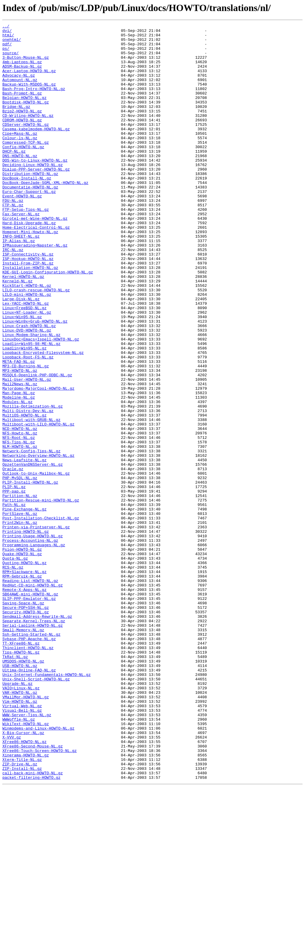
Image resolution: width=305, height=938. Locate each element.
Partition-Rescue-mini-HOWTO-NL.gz (40, 595)
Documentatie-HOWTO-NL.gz (30, 220)
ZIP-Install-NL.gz (22, 917)
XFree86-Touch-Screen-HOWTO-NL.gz (39, 896)
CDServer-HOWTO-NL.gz (25, 145)
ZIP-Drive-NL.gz (19, 912)
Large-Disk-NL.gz (21, 354)
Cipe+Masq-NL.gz (19, 155)
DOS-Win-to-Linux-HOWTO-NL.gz (34, 188)
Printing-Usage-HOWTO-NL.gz (32, 638)
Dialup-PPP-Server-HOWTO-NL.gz (36, 198)
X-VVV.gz (11, 880)
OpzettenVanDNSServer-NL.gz (32, 552)
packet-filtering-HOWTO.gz (31, 928)
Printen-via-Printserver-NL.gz (36, 628)
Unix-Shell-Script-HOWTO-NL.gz (36, 810)
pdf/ (7, 48)
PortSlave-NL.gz (19, 612)
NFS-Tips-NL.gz (18, 526)
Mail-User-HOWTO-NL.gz (26, 450)
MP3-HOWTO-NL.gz (19, 440)
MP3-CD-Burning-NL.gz (25, 434)
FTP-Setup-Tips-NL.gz (25, 247)
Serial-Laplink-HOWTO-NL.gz (32, 746)
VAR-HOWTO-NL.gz (19, 826)
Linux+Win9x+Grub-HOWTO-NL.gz (34, 381)
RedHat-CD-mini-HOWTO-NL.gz (32, 697)
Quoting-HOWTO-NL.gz (24, 671)
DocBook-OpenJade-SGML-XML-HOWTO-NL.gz (45, 214)
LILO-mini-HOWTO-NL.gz (26, 349)
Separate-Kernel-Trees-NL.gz (33, 740)
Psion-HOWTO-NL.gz (22, 654)
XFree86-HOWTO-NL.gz (24, 885)
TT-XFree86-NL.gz (21, 767)
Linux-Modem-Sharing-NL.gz (31, 397)
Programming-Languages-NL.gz (33, 649)
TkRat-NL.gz (15, 783)
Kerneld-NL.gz (17, 332)
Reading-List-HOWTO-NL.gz (30, 692)
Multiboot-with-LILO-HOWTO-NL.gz (38, 504)
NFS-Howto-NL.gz (19, 515)
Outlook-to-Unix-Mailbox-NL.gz (36, 563)
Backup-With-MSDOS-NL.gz (29, 96)
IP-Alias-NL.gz (18, 284)
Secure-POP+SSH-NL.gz (25, 724)
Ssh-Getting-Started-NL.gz (31, 756)
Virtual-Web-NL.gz (22, 842)
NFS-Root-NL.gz (18, 520)
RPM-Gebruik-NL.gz (22, 687)
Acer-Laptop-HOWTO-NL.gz (29, 80)
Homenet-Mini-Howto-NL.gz (30, 273)
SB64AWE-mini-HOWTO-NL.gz (30, 708)
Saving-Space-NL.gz (23, 719)
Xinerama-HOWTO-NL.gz (25, 901)
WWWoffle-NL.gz (18, 858)
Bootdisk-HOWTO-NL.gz (25, 118)
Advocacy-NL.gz (18, 86)
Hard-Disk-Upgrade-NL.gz (29, 263)
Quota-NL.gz (15, 665)
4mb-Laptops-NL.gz (22, 69)
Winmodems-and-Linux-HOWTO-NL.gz (38, 869)
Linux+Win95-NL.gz (22, 375)
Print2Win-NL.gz (19, 622)
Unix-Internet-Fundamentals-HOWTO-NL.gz (46, 805)
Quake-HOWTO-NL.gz (22, 660)
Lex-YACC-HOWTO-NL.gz (25, 359)
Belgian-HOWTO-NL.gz (24, 112)
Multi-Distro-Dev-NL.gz (28, 488)
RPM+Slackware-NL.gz (24, 681)
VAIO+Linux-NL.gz (21, 821)
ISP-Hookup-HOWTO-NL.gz (28, 306)
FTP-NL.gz (12, 241)
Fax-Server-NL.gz (21, 252)
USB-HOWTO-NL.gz (19, 794)
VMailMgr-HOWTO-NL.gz (25, 832)
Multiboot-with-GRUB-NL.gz (31, 499)
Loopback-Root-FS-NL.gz (28, 424)
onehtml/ (11, 43)
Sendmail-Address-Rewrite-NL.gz (37, 735)
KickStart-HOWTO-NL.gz (26, 338)
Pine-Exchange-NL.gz (24, 606)
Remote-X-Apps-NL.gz (24, 703)
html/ (8, 37)
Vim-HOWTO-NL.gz (19, 837)
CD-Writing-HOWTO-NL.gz (28, 134)
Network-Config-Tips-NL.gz (31, 536)
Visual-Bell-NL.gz (22, 848)
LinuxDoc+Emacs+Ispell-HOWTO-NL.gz (40, 402)
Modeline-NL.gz (18, 472)
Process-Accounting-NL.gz (30, 644)
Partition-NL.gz (19, 590)
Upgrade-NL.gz (17, 815)
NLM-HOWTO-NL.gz (19, 531)
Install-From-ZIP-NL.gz (28, 311)
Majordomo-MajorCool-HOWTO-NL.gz (38, 461)
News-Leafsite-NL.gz (24, 547)
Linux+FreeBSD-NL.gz (24, 365)
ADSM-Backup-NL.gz (22, 75)
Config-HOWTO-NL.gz (23, 171)
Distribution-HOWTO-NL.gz (30, 204)
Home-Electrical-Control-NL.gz (36, 268)
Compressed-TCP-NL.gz (25, 166)
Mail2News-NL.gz (19, 456)
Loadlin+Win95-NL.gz (24, 413)
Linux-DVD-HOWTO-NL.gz (26, 391)
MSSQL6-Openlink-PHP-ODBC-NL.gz (37, 445)
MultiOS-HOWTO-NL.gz (24, 493)
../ (5, 27)
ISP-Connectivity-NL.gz (28, 300)
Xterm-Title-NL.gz (22, 907)
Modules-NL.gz (17, 477)
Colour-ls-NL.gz (19, 161)
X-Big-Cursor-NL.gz (23, 874)
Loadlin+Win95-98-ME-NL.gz (31, 408)
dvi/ (7, 32)
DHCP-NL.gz (14, 177)
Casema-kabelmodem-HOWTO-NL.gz (36, 150)
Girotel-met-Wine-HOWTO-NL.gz (34, 257)
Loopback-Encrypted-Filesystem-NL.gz (43, 418)
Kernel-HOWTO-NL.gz (23, 327)
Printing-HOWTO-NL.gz (25, 633)
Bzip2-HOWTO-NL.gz (22, 128)
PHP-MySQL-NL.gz (19, 569)
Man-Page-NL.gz (18, 467)
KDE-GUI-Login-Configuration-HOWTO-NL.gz (47, 322)
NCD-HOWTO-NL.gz (19, 510)
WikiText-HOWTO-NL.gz (25, 864)
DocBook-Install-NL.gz (26, 209)
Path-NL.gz (14, 601)
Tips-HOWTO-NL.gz (21, 778)
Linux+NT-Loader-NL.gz (26, 370)
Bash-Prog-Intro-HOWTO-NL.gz (33, 102)
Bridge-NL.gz (16, 123)
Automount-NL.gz (19, 91)
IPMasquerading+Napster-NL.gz (34, 289)
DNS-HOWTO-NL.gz (19, 182)
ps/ (5, 53)
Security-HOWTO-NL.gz (25, 730)
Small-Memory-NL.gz (23, 751)
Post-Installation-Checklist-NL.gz (40, 617)
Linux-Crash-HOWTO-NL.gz (29, 386)
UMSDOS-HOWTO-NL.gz (23, 789)
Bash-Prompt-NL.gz (22, 107)
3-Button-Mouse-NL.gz (25, 64)
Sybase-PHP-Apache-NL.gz (29, 762)
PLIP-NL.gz (14, 579)
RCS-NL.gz (12, 676)
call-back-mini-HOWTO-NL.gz (32, 923)
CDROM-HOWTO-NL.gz (22, 139)
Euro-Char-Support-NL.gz (29, 225)
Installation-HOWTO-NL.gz (30, 316)
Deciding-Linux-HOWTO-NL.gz (32, 193)
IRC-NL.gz (12, 295)
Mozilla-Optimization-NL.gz (32, 483)
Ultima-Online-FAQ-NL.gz (29, 799)
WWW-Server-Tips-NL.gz (26, 853)
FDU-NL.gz (12, 236)
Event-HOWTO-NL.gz (22, 230)
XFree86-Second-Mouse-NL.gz (32, 891)
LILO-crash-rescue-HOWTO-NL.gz (36, 343)
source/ (10, 59)
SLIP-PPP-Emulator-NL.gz (29, 713)
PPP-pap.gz (14, 585)
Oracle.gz (12, 558)
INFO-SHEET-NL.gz (21, 279)
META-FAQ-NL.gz (18, 429)
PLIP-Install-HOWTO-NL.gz (30, 574)
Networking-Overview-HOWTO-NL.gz (38, 542)
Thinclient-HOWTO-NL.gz (28, 773)
